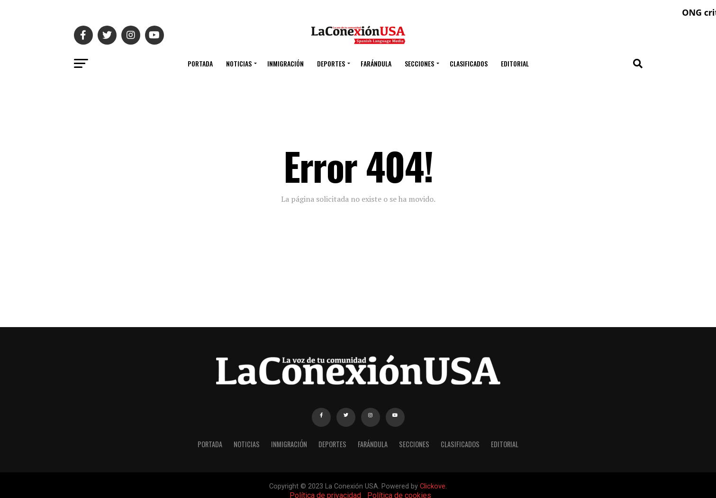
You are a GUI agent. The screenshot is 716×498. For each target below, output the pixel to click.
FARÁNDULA (376, 63)
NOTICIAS (239, 63)
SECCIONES (419, 63)
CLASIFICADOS (469, 63)
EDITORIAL (515, 63)
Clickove (432, 486)
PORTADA (200, 63)
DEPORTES (331, 63)
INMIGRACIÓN (285, 63)
